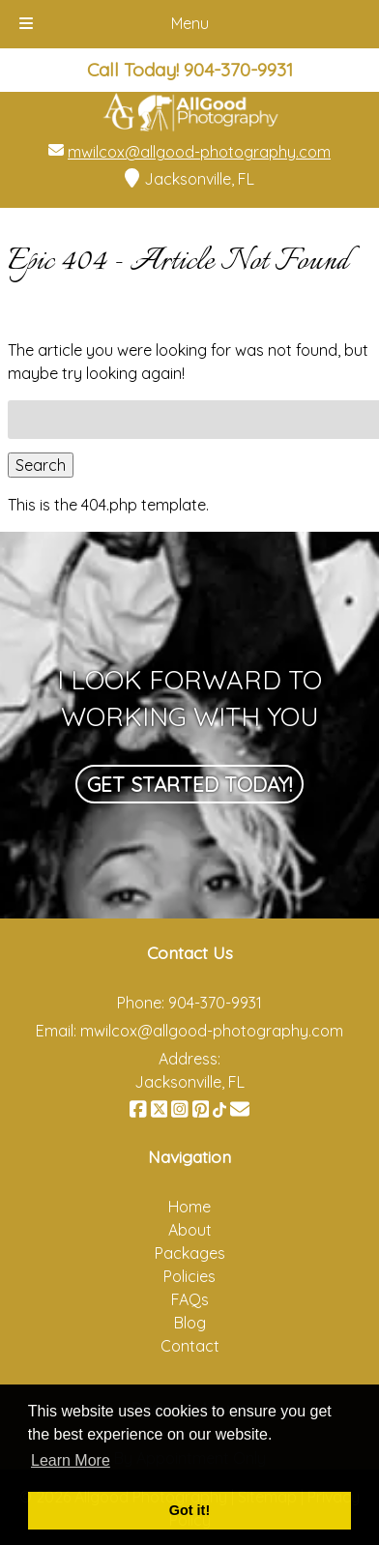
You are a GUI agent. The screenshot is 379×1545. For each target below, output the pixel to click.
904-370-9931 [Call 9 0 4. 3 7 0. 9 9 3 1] (215, 1002)
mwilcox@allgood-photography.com (199, 151)
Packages (190, 1253)
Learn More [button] (70, 1460)
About (190, 1229)
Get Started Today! (189, 784)
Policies (189, 1276)
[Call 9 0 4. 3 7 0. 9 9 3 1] (238, 69)
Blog (190, 1322)
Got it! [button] (189, 1510)
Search (40, 465)
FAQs (190, 1299)
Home (189, 1206)
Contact (189, 1346)
